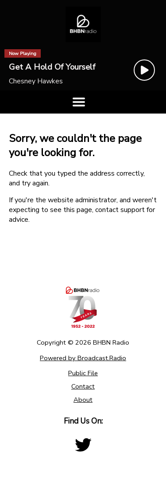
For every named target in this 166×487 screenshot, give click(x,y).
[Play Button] (144, 70)
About (83, 399)
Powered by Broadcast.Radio (83, 357)
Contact (83, 386)
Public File (83, 373)
